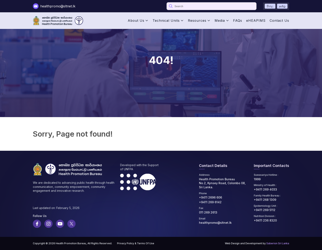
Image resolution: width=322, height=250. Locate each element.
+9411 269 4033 (265, 189)
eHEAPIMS (256, 20)
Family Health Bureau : (267, 195)
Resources (197, 20)
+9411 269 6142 (210, 202)
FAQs (237, 20)
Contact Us (279, 20)
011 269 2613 (208, 212)
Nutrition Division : (265, 216)
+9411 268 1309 (265, 199)
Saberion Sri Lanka (277, 243)
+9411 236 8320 (265, 220)
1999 (257, 179)
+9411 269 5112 (264, 210)
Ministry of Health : (265, 185)
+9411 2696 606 (210, 197)
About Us (136, 20)
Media (220, 20)
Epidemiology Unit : (265, 205)
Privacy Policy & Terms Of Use (135, 243)
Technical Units (166, 20)
